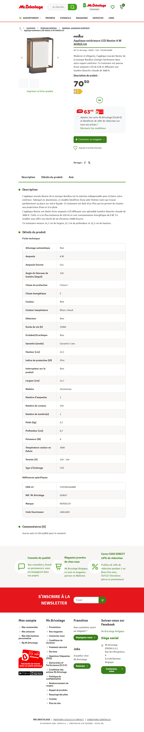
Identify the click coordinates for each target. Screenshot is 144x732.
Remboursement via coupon (57, 684)
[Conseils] (21, 566)
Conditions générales (99, 719)
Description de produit (86, 75)
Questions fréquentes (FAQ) (58, 657)
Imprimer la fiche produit (40, 91)
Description (28, 177)
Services (53, 651)
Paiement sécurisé (58, 647)
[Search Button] (72, 7)
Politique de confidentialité (53, 678)
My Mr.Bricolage (30, 642)
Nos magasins (56, 631)
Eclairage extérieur (49, 28)
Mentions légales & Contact (68, 719)
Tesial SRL (99, 723)
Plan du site (55, 703)
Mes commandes (30, 627)
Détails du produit (52, 177)
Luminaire (30, 28)
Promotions (55, 627)
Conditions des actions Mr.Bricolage (56, 671)
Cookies (53, 699)
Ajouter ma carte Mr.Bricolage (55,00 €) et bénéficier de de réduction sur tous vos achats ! (101, 121)
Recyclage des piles (58, 694)
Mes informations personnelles (29, 637)
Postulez (80, 666)
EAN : (97, 50)
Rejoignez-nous (84, 637)
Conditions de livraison (54, 641)
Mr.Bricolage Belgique (112, 631)
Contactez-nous (57, 636)
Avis (71, 177)
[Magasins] (58, 566)
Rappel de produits (58, 690)
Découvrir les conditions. (93, 128)
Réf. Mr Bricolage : (81, 50)
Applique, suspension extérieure (76, 28)
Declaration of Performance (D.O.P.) (56, 664)
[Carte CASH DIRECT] (95, 566)
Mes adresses (28, 631)
